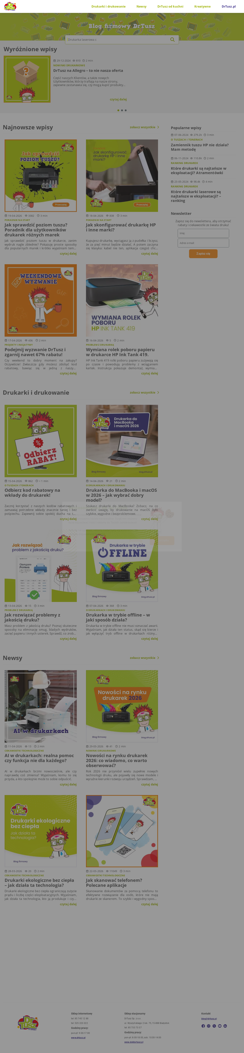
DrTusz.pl (229, 6)
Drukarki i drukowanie (108, 6)
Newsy (141, 6)
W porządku (162, 540)
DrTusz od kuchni (170, 6)
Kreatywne (202, 6)
